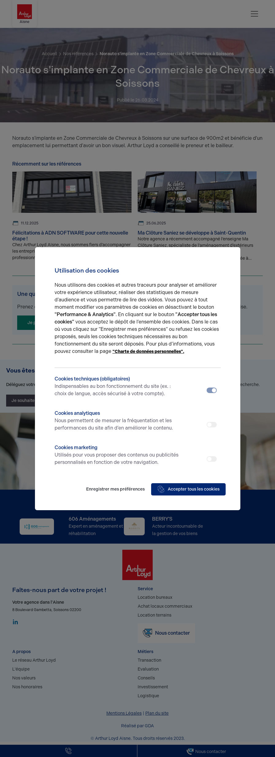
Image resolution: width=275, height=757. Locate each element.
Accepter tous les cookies (188, 489)
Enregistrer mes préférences (115, 489)
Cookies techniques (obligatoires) (117, 386)
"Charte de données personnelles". (148, 351)
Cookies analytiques (117, 421)
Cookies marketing (117, 455)
